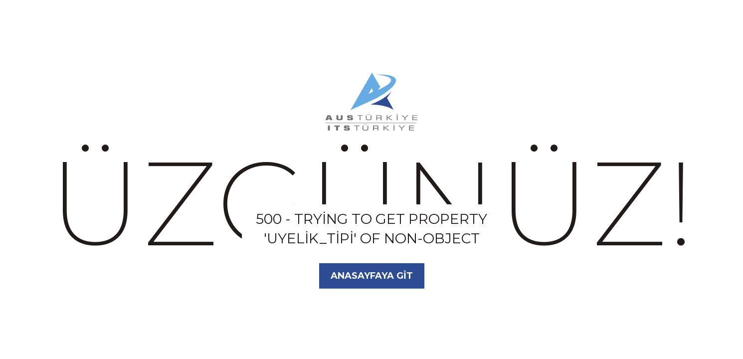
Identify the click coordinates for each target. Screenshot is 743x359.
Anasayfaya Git (372, 275)
